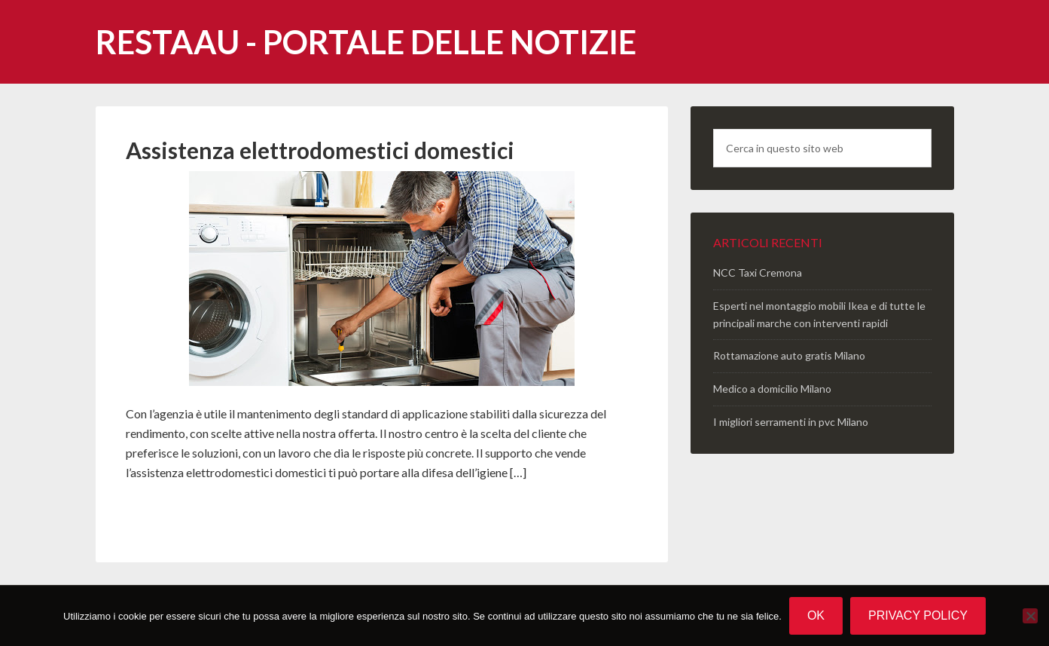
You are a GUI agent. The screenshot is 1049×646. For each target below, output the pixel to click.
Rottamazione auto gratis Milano (789, 355)
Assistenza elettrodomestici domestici (320, 150)
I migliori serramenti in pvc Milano (790, 421)
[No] (1030, 615)
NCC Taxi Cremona (757, 272)
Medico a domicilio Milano (772, 388)
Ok (816, 615)
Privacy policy (918, 615)
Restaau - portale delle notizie (366, 42)
